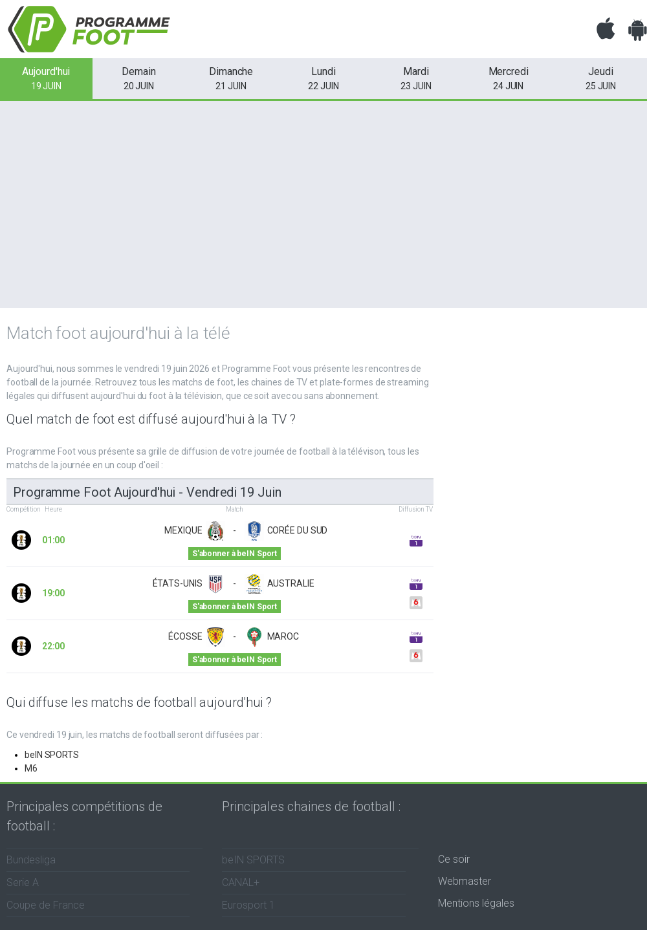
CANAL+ (240, 882)
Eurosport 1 (248, 905)
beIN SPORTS (52, 755)
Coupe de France (45, 905)
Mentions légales (476, 903)
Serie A (22, 882)
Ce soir (454, 859)
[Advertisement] (323, 204)
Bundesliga (31, 860)
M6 (31, 768)
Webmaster (464, 881)
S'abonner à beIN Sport (234, 553)
